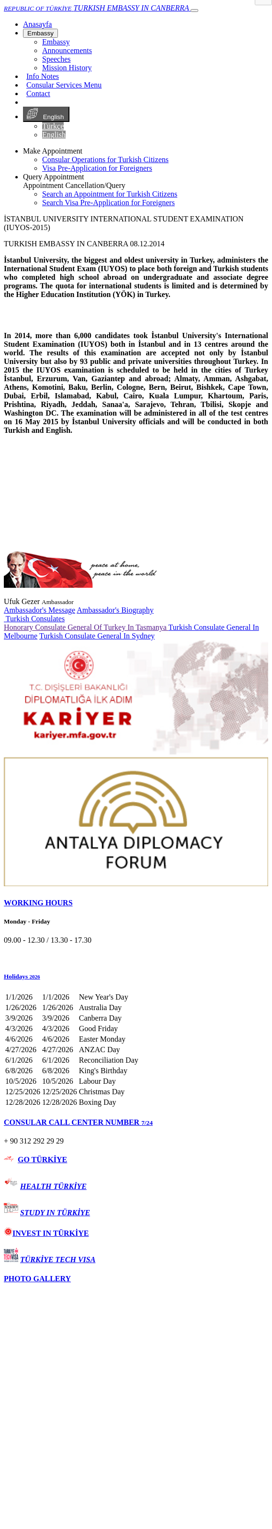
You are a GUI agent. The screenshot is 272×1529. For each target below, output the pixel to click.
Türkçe (53, 126)
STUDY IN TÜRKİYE (55, 1213)
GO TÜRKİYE (42, 1159)
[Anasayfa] (37, 24)
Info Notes (42, 76)
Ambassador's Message (39, 610)
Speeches (56, 59)
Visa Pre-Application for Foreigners (97, 168)
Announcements (67, 50)
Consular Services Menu (64, 85)
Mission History (67, 68)
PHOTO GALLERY (37, 1279)
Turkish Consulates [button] (34, 619)
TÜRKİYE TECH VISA (57, 1259)
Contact (38, 93)
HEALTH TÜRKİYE (53, 1186)
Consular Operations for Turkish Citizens (105, 159)
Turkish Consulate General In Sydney (97, 636)
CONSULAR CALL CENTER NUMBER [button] (78, 1122)
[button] (136, 976)
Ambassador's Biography (115, 610)
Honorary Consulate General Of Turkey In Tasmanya (86, 627)
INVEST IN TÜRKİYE (46, 1233)
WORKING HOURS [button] (38, 903)
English (46, 114)
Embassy (40, 33)
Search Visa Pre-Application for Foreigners (108, 202)
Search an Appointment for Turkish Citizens (109, 194)
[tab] (136, 903)
